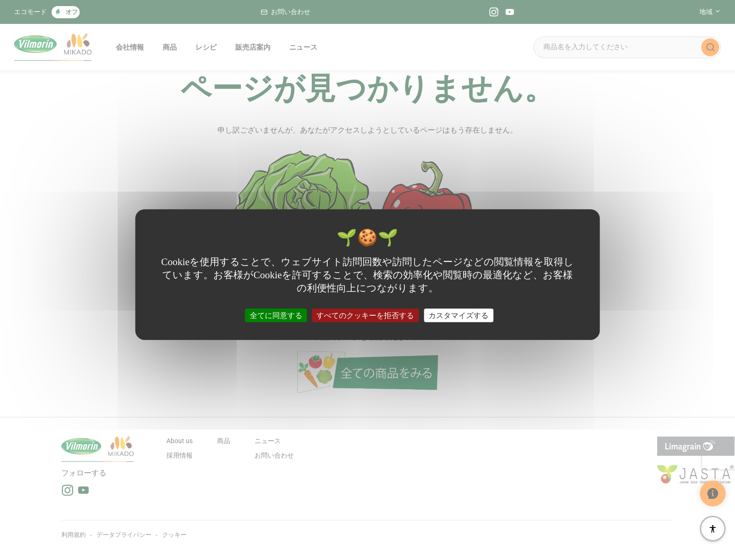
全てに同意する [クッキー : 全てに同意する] (276, 315)
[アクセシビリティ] (713, 529)
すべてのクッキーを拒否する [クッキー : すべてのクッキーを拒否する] (365, 315)
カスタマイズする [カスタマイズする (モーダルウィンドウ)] (458, 315)
